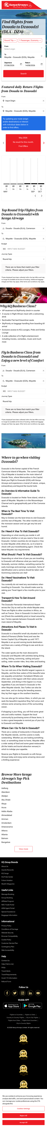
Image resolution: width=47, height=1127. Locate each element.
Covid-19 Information (9, 978)
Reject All (23, 1115)
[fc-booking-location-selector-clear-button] (42, 56)
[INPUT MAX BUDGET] (25, 249)
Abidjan (4, 796)
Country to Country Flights (15, 1017)
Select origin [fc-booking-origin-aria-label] (9, 49)
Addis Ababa (6, 811)
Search (24, 73)
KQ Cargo (5, 873)
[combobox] (23, 100)
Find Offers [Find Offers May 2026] (23, 146)
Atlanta (4, 834)
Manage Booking (7, 894)
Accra (3, 807)
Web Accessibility (7, 950)
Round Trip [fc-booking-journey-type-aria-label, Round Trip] (9, 40)
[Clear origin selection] (43, 101)
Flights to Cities (30, 1014)
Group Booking (7, 898)
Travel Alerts (5, 971)
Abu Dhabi (5, 800)
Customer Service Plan (9, 943)
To (5, 54)
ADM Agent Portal (7, 908)
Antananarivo (7, 827)
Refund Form (6, 981)
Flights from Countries (29, 1020)
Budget (4, 244)
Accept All (23, 1122)
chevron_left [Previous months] (3, 143)
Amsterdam (6, 823)
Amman (4, 819)
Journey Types (6, 254)
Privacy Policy (6, 926)
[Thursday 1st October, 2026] (41, 183)
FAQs (3, 967)
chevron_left (35, 196)
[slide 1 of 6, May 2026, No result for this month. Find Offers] (23, 143)
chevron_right (42, 196)
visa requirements (22, 549)
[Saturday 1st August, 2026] (27, 183)
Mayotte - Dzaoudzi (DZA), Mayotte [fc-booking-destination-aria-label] (19, 57)
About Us (4, 866)
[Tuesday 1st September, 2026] (34, 183)
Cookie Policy (6, 940)
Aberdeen (5, 792)
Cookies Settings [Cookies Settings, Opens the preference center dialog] (23, 1108)
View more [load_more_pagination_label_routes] (23, 849)
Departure (8, 63)
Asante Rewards (7, 870)
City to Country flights (23, 1023)
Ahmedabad (6, 815)
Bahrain (4, 838)
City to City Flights (32, 1017)
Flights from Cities (14, 1020)
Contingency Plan (7, 947)
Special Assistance (8, 912)
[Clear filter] (43, 228)
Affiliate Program (7, 901)
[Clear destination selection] (43, 111)
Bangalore (5, 842)
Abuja (3, 803)
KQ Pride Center (7, 877)
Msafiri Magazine (7, 884)
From (6, 46)
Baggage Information (9, 915)
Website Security (7, 933)
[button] (30, 40)
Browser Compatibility (9, 936)
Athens (4, 830)
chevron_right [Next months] (44, 143)
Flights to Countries (16, 1014)
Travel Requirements (8, 974)
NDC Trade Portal (7, 905)
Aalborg (4, 788)
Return (27, 63)
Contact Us (5, 960)
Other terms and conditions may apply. (32, 282)
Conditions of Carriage (9, 929)
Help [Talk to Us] (7, 964)
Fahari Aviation (7, 880)
